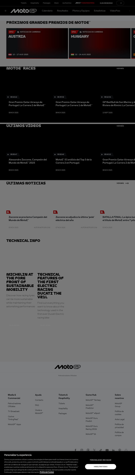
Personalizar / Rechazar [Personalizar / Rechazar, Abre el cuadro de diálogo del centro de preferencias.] (100, 460)
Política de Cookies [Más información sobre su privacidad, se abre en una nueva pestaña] (47, 472)
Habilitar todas (100, 466)
